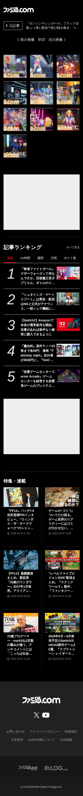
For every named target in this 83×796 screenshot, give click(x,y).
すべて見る (73, 247)
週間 (40, 258)
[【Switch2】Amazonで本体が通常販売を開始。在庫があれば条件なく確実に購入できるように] (68, 324)
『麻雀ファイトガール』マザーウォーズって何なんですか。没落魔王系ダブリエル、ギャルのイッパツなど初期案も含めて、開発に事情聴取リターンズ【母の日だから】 (38, 276)
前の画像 (27, 39)
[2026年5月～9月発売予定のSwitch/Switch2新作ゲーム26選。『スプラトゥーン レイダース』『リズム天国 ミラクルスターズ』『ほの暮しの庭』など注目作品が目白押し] (62, 622)
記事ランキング (23, 247)
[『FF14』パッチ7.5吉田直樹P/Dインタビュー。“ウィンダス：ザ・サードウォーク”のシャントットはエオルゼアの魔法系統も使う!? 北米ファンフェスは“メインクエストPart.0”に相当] (21, 497)
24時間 (25, 258)
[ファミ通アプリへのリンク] (28, 768)
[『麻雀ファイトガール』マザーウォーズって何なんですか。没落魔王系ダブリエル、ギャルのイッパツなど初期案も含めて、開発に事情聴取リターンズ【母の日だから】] (68, 273)
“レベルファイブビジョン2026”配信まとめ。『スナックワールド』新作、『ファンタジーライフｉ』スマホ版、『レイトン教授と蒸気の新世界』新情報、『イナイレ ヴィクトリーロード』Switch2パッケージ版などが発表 (62, 582)
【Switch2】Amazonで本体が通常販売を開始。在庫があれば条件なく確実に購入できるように (38, 327)
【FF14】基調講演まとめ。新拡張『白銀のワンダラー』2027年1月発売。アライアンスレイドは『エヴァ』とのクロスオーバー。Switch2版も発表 (20, 582)
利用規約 (71, 731)
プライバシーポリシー (44, 731)
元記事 (12, 26)
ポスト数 (70, 258)
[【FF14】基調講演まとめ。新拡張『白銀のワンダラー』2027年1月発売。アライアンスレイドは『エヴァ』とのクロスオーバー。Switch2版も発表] (21, 560)
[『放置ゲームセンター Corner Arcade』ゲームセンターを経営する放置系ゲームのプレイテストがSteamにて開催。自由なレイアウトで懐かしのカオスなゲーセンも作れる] (68, 376)
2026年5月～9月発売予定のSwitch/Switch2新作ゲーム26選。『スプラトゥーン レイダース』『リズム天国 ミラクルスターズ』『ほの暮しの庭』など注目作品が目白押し (61, 645)
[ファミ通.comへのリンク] (19, 9)
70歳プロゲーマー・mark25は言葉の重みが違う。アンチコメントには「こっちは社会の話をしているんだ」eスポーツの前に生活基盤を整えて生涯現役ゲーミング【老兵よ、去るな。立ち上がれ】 (20, 645)
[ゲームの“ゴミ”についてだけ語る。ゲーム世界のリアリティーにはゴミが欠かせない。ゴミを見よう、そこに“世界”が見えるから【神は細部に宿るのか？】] (62, 497)
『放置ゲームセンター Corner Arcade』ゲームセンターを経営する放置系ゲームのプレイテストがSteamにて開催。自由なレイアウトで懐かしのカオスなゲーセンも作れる (38, 379)
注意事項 (17, 739)
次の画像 (55, 39)
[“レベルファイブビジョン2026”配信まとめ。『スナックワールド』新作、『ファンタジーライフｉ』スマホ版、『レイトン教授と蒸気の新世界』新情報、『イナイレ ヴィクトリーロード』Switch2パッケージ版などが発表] (62, 560)
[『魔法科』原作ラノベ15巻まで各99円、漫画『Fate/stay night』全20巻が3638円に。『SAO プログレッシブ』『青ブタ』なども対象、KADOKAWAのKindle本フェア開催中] (68, 350)
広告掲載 (66, 739)
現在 (10, 258)
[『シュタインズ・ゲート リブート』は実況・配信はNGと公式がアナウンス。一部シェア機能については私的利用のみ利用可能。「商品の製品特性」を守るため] (68, 298)
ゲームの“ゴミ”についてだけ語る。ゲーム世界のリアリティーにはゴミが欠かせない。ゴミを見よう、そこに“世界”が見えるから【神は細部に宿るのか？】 (60, 519)
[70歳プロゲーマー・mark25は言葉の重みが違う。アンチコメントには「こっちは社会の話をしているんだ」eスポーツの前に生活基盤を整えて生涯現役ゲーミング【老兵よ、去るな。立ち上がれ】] (21, 622)
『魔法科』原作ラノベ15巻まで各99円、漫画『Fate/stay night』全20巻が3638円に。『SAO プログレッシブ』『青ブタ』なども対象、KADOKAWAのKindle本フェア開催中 (38, 353)
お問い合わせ (15, 731)
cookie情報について (41, 739)
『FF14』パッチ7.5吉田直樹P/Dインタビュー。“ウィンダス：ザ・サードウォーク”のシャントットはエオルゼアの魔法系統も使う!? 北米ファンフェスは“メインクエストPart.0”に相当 (20, 519)
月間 (53, 258)
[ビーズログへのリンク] (56, 768)
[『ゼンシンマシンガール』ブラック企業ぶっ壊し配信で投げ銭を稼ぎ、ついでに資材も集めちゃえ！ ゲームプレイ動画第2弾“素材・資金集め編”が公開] (15, 66)
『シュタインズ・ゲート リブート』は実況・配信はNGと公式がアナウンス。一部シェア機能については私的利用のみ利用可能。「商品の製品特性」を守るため (38, 302)
